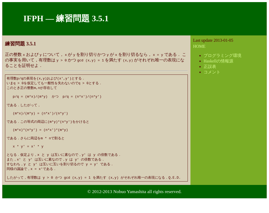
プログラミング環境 (222, 55)
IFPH (33, 18)
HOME (199, 46)
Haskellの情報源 (218, 61)
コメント (212, 72)
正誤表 (210, 66)
